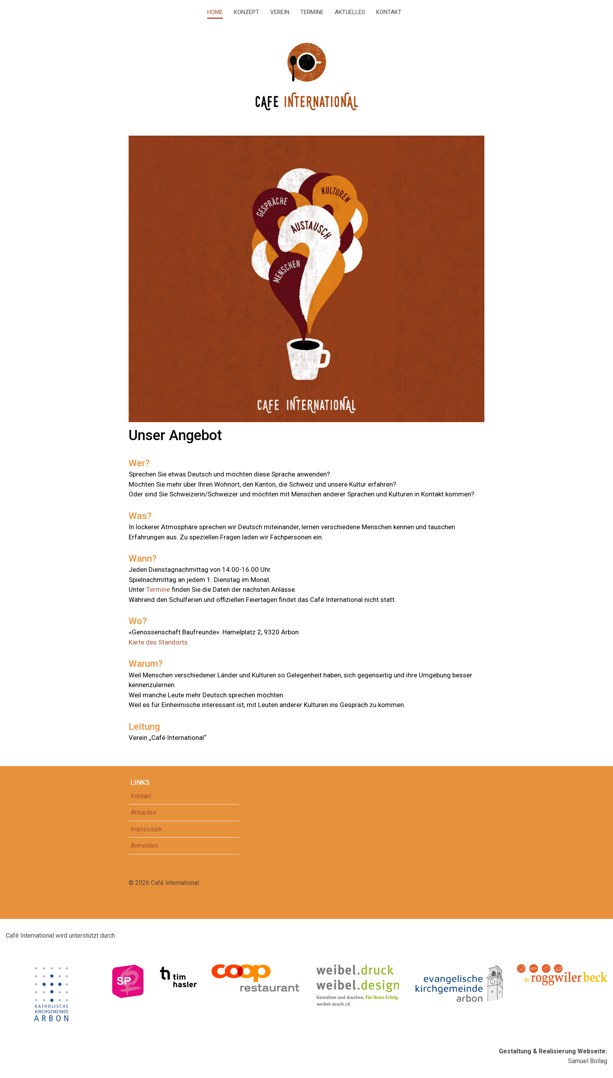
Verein (279, 12)
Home (215, 12)
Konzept (246, 12)
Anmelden (144, 845)
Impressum (146, 829)
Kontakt (388, 12)
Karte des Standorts (158, 642)
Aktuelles (350, 12)
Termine (312, 12)
